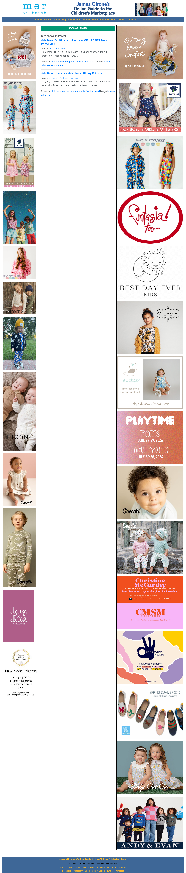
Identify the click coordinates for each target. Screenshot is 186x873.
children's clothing (60, 61)
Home (38, 19)
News (57, 19)
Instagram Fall (80, 871)
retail (97, 91)
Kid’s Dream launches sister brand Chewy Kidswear (72, 73)
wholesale (90, 61)
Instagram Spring (97, 871)
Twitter (110, 871)
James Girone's (67, 859)
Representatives (71, 19)
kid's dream (57, 65)
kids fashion (77, 61)
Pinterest (119, 871)
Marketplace (90, 19)
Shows (48, 19)
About (121, 19)
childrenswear (58, 91)
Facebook (66, 871)
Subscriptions (108, 19)
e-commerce (73, 91)
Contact (132, 19)
